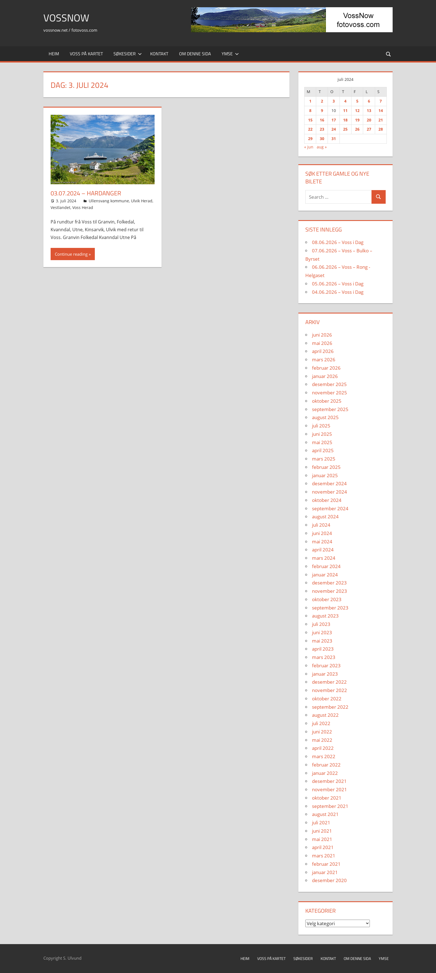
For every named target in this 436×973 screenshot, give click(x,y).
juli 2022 (321, 723)
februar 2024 (326, 566)
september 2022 (330, 707)
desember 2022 (329, 682)
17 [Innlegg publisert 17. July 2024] (333, 120)
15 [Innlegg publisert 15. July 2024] (310, 120)
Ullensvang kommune (109, 200)
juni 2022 (322, 731)
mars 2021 (323, 855)
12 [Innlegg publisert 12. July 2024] (357, 110)
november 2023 (329, 591)
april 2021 (323, 847)
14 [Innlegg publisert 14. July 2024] (380, 110)
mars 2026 (323, 359)
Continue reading (71, 254)
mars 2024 (323, 558)
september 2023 (330, 607)
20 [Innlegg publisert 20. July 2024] (369, 120)
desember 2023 (329, 582)
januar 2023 (325, 674)
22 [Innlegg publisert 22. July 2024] (310, 129)
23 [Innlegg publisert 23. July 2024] (322, 129)
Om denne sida (195, 53)
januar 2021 (325, 872)
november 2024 (329, 492)
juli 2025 (321, 425)
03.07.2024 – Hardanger (86, 193)
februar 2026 (326, 368)
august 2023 (325, 616)
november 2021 (329, 789)
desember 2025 (329, 384)
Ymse (230, 53)
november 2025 (329, 392)
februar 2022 (326, 765)
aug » (322, 147)
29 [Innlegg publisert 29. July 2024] (310, 138)
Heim (54, 53)
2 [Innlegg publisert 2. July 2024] (322, 101)
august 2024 (325, 516)
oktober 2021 (326, 798)
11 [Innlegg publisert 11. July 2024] (345, 110)
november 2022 (329, 690)
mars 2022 (323, 756)
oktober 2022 (326, 698)
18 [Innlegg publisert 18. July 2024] (345, 120)
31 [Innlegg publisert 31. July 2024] (333, 138)
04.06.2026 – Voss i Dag (337, 292)
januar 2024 (325, 574)
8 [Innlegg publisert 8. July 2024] (310, 110)
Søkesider (127, 53)
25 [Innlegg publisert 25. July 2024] (345, 129)
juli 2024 (321, 525)
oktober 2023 (326, 599)
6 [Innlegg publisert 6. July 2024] (369, 101)
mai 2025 (322, 442)
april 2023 (323, 649)
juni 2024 (322, 533)
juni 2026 (322, 335)
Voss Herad (82, 207)
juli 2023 (321, 624)
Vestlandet (60, 207)
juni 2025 (322, 434)
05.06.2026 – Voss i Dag (337, 283)
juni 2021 (322, 831)
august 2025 (325, 417)
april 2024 (323, 549)
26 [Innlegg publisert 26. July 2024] (357, 129)
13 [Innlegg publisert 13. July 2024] (369, 110)
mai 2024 (322, 541)
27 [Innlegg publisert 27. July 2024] (369, 129)
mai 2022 (322, 740)
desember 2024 (329, 483)
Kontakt (159, 53)
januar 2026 (325, 376)
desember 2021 (329, 781)
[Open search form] (388, 53)
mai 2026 (322, 343)
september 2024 (330, 508)
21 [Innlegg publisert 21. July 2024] (380, 120)
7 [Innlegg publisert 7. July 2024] (381, 101)
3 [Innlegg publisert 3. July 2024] (334, 101)
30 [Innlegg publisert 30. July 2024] (322, 138)
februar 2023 (326, 665)
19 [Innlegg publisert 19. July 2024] (357, 120)
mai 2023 (322, 641)
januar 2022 (325, 773)
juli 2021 (321, 822)
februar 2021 (326, 864)
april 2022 (323, 748)
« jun (308, 147)
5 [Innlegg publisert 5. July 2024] (357, 101)
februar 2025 (326, 467)
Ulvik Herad (141, 200)
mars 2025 (323, 459)
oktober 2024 (326, 500)
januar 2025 (325, 475)
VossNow (66, 17)
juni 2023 (322, 632)
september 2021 (330, 806)
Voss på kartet (86, 53)
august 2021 (325, 814)
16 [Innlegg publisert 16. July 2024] (322, 120)
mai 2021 (322, 839)
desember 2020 (329, 880)
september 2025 (330, 409)
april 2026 (323, 351)
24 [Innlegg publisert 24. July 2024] (333, 129)
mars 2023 (323, 657)
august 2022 (325, 715)
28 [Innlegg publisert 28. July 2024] (380, 129)
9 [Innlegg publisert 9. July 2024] (322, 110)
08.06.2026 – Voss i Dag (337, 242)
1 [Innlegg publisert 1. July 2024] (310, 101)
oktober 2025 (326, 401)
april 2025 (323, 450)
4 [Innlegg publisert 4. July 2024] (345, 101)
